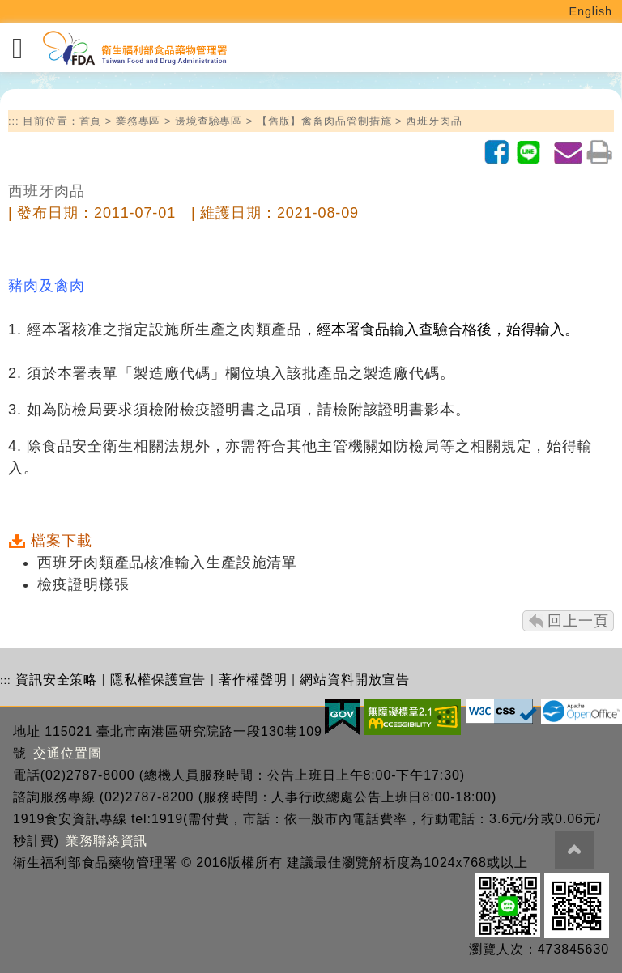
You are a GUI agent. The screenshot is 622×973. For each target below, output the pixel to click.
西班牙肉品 (434, 121)
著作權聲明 (253, 679)
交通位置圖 (67, 753)
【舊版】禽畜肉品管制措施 (324, 121)
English (591, 11)
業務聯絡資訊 (106, 841)
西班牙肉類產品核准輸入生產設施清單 (167, 562)
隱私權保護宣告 (158, 679)
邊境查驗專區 (208, 121)
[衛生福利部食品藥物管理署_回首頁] (133, 48)
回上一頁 (578, 621)
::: (13, 121)
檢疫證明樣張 (83, 584)
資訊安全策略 (56, 679)
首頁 (90, 121)
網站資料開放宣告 (354, 679)
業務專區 (138, 121)
